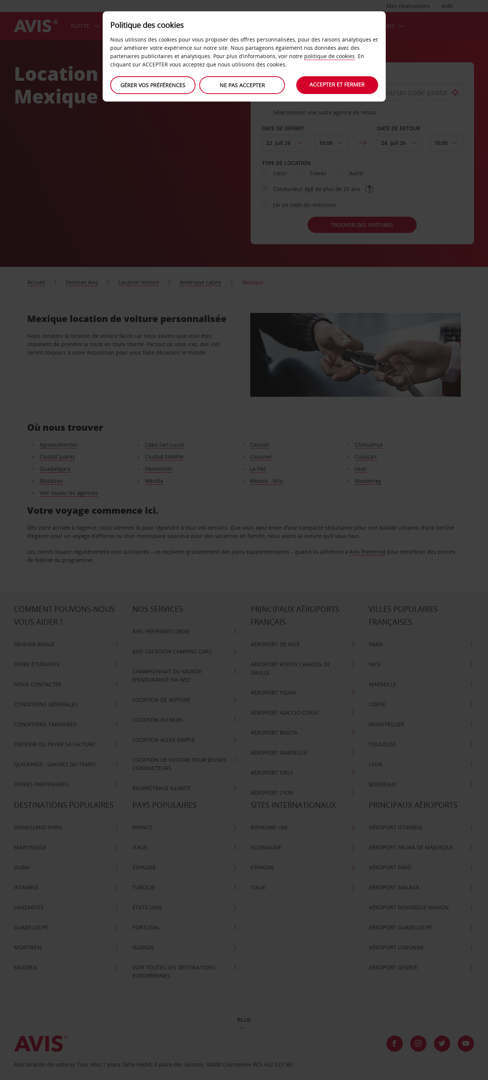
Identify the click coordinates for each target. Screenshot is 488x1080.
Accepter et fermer (337, 84)
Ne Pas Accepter (242, 85)
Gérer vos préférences (152, 85)
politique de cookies (329, 56)
